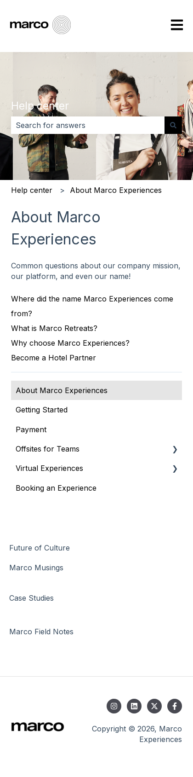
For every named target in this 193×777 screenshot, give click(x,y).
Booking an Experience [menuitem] (56, 488)
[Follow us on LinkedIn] (134, 706)
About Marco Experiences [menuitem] (62, 390)
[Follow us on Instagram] (114, 706)
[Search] (173, 125)
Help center (40, 105)
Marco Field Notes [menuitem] (41, 631)
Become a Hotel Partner (53, 357)
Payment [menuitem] (31, 429)
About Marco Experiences (116, 190)
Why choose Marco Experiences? (70, 343)
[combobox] (88, 125)
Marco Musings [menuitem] (36, 567)
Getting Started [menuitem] (42, 409)
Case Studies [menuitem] (31, 598)
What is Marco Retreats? (54, 328)
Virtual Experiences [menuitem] (49, 468)
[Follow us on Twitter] (154, 706)
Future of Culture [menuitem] (39, 547)
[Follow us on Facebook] (174, 706)
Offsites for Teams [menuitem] (47, 448)
